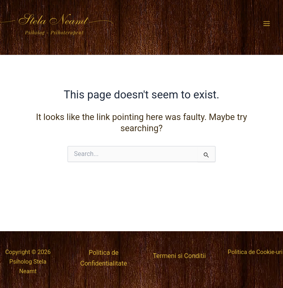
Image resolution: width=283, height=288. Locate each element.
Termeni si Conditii (179, 256)
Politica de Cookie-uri (255, 252)
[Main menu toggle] (266, 23)
